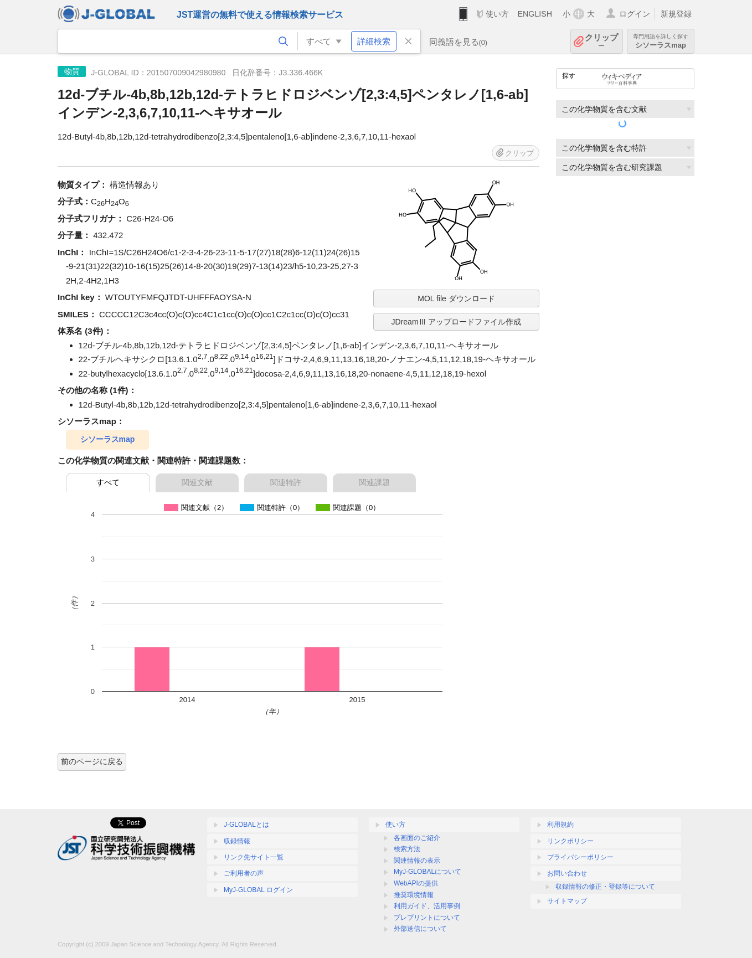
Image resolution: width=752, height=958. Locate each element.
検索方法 (407, 849)
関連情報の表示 (417, 860)
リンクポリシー (570, 841)
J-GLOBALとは (246, 824)
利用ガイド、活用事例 (427, 906)
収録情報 (237, 841)
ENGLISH (534, 13)
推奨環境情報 (414, 895)
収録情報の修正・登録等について (605, 886)
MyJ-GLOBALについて (427, 871)
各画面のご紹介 (417, 838)
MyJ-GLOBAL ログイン (258, 890)
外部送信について (420, 929)
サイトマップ (567, 901)
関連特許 (285, 482)
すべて (108, 482)
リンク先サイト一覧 (254, 857)
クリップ (601, 41)
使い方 (497, 13)
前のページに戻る (92, 761)
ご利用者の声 (244, 873)
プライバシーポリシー (580, 857)
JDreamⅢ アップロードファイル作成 (457, 321)
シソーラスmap (660, 41)
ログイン (634, 13)
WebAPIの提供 (416, 883)
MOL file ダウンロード (456, 298)
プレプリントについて (427, 917)
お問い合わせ (567, 873)
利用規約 (560, 824)
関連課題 (374, 482)
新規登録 (676, 13)
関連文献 (197, 482)
